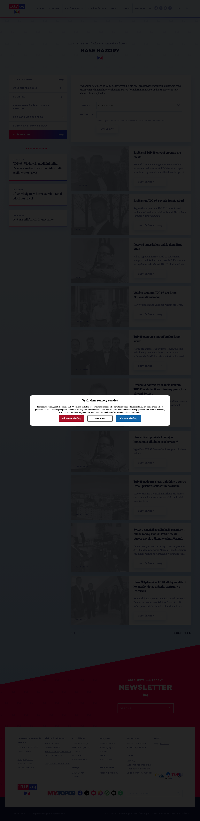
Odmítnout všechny (71, 418)
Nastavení (100, 418)
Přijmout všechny (128, 418)
